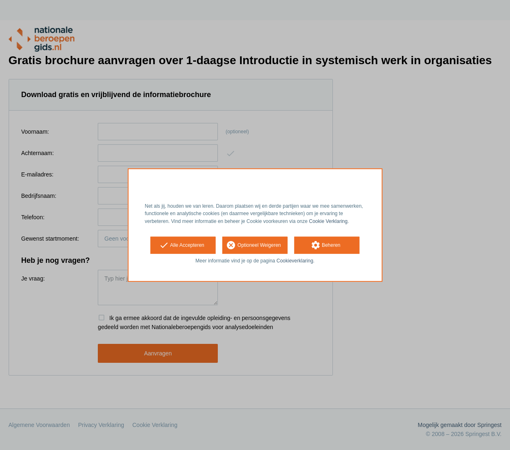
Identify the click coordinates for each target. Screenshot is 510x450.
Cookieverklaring (295, 261)
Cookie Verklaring (328, 221)
